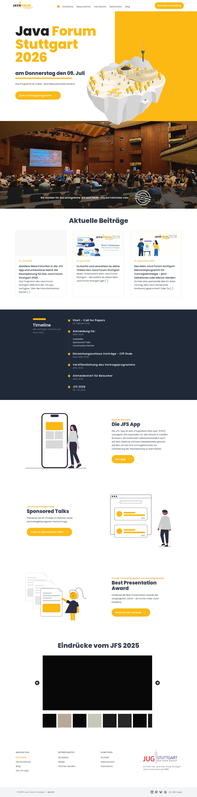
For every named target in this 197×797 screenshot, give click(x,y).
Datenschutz (108, 761)
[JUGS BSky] (160, 792)
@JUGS (51, 792)
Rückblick (63, 757)
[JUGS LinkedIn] (152, 792)
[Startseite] (58, 5)
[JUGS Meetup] (165, 792)
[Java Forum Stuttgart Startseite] (162, 757)
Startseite (21, 757)
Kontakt (105, 757)
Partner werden (66, 766)
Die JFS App (22, 770)
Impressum (107, 766)
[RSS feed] (176, 792)
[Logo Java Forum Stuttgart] (23, 5)
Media (61, 761)
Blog (127, 6)
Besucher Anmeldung (169, 5)
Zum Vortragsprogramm (38, 95)
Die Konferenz (23, 761)
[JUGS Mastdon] (156, 792)
